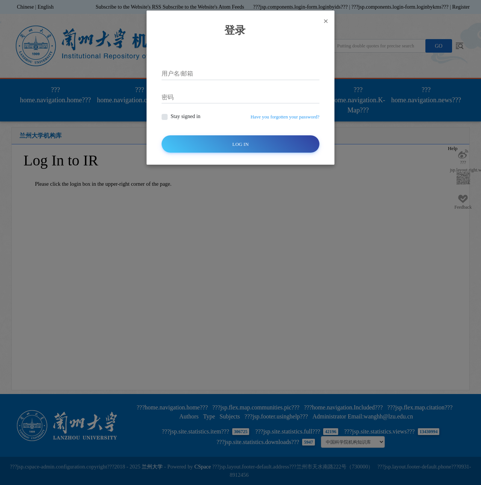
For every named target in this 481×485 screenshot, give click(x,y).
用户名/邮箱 (177, 73)
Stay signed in (185, 116)
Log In (240, 144)
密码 (168, 97)
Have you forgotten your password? (285, 117)
